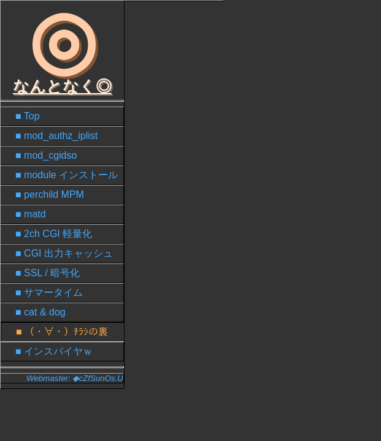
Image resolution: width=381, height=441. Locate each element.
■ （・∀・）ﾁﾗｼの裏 (62, 331)
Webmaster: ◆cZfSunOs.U (74, 378)
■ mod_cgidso (46, 155)
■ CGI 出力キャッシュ (64, 253)
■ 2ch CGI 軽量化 (53, 233)
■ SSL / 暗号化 (47, 273)
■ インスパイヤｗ (54, 351)
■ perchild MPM (49, 194)
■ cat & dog (40, 312)
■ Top (27, 116)
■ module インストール (66, 175)
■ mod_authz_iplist (56, 135)
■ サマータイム (49, 292)
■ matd (30, 214)
